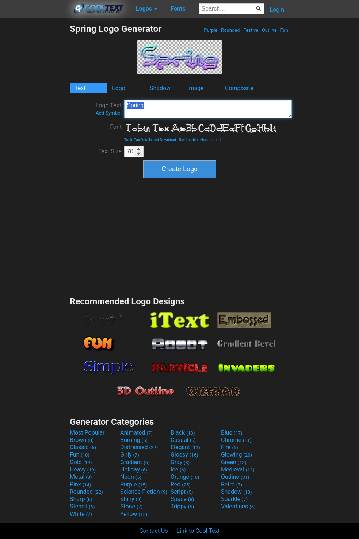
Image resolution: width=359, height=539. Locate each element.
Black (183, 432)
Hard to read (210, 140)
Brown (81, 439)
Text (80, 88)
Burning (134, 439)
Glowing (236, 454)
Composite (239, 88)
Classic (83, 447)
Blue (231, 432)
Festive (251, 30)
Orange (185, 476)
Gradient (134, 462)
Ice (178, 469)
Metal (81, 476)
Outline (269, 30)
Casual (183, 439)
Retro (231, 484)
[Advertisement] (34, 132)
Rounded (230, 30)
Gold (81, 462)
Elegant (185, 447)
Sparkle (234, 499)
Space (182, 499)
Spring (208, 109)
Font (116, 126)
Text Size (110, 151)
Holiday (133, 469)
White (81, 514)
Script (182, 491)
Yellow (133, 514)
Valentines (238, 506)
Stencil (82, 506)
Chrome (236, 439)
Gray (180, 462)
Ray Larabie (188, 140)
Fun (284, 30)
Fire (229, 447)
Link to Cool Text (198, 530)
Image (195, 88)
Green (234, 462)
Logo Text (109, 109)
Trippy (182, 506)
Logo (118, 88)
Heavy (83, 469)
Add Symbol (109, 113)
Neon (130, 476)
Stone (131, 506)
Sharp (81, 499)
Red (181, 484)
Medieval (238, 469)
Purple (211, 30)
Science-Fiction (143, 491)
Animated (136, 432)
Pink (80, 484)
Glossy (184, 454)
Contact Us (153, 530)
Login (277, 9)
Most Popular (87, 432)
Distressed (139, 447)
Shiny (131, 499)
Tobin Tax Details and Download (150, 140)
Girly (129, 454)
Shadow (160, 88)
